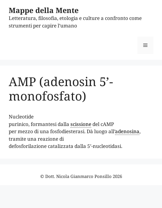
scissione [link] (80, 124)
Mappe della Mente (44, 10)
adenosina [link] (127, 131)
